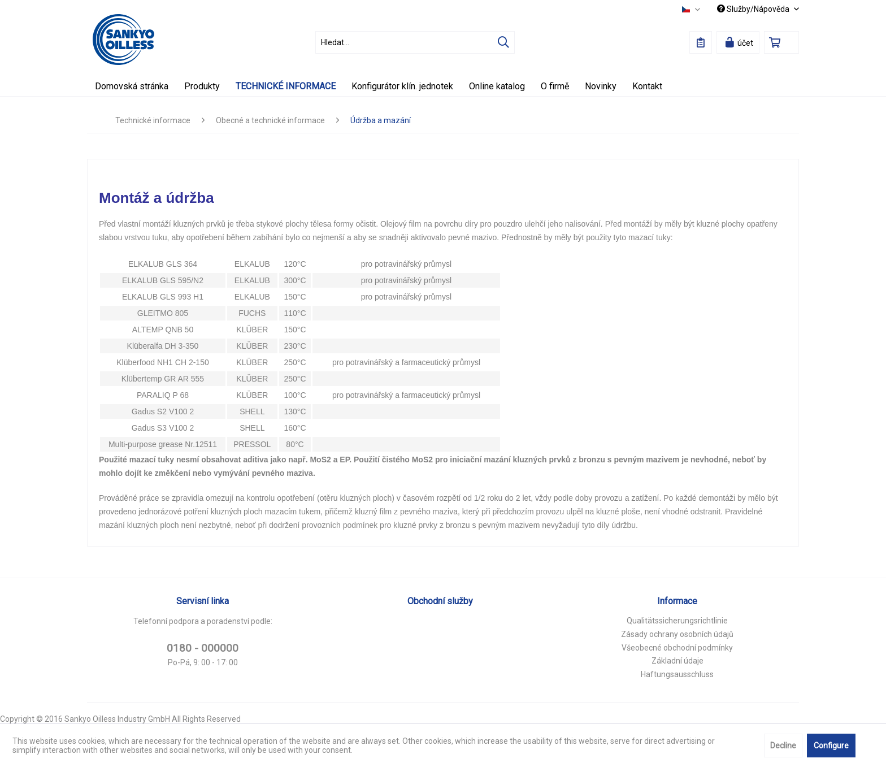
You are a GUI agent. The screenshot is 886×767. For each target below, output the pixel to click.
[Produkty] (202, 86)
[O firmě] (555, 86)
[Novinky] (600, 86)
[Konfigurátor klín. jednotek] (402, 86)
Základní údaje (677, 660)
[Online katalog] (497, 86)
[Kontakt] (647, 86)
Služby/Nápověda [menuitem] (754, 9)
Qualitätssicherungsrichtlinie (677, 620)
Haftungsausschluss (677, 674)
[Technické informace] (286, 86)
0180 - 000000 (202, 648)
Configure (831, 745)
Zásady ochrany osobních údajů (677, 634)
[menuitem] (415, 42)
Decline (783, 745)
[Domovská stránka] (131, 86)
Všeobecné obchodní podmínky (677, 647)
